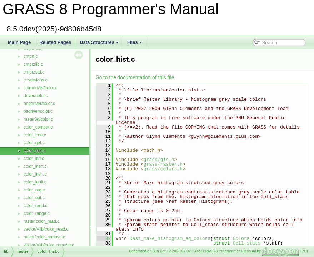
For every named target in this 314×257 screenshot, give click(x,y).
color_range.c (37, 213)
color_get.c (34, 142)
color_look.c (35, 182)
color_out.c (34, 197)
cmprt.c (31, 56)
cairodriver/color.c (40, 87)
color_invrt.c (35, 174)
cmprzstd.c (34, 72)
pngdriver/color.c (39, 103)
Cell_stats (246, 243)
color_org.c (34, 189)
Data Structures (99, 42)
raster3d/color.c (38, 119)
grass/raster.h (163, 164)
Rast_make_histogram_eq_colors (170, 238)
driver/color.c (36, 95)
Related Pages (55, 42)
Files (134, 42)
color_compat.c (38, 127)
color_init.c (34, 158)
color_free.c (35, 134)
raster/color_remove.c (44, 237)
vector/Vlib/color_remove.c (49, 244)
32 (104, 238)
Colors (241, 238)
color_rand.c (35, 205)
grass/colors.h (163, 169)
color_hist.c (34, 150)
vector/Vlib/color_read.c (46, 229)
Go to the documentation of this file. (135, 77)
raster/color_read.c (41, 221)
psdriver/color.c (38, 111)
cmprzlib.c (33, 64)
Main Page (19, 42)
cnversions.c (36, 79)
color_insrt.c (35, 166)
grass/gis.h (159, 159)
